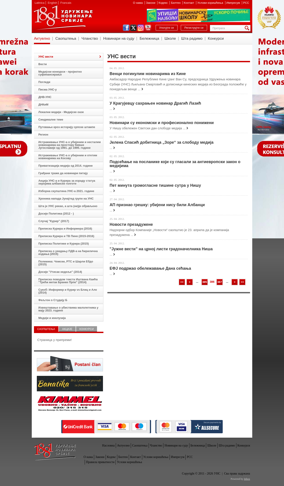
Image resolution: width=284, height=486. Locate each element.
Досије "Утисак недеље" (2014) (60, 271)
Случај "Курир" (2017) (53, 221)
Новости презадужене (131, 224)
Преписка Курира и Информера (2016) (65, 228)
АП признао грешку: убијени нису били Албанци (157, 205)
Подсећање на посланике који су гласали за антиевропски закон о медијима (175, 164)
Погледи (44, 82)
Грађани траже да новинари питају (63, 173)
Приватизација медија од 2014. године (65, 165)
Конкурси (216, 38)
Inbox (247, 478)
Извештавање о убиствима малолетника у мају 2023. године (68, 309)
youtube (148, 27)
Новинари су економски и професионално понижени (162, 123)
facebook (126, 27)
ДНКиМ (43, 104)
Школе (170, 38)
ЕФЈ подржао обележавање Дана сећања (150, 268)
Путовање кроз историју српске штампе (66, 127)
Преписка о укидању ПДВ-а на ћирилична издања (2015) (68, 252)
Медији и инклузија (52, 317)
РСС (246, 2)
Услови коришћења (210, 2)
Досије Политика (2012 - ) (56, 213)
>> (242, 282)
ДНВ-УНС (44, 97)
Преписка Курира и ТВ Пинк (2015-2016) (66, 236)
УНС (63, 17)
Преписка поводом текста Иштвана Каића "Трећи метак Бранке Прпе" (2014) (68, 281)
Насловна (108, 445)
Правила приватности (100, 462)
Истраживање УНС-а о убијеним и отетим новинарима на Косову (67, 157)
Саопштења (65, 38)
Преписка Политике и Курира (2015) (63, 243)
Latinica (40, 2)
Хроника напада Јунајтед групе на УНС (65, 198)
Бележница (149, 38)
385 (204, 282)
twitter (133, 27)
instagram (140, 27)
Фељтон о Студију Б (52, 300)
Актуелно (42, 38)
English (52, 2)
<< (181, 282)
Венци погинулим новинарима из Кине (148, 74)
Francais (65, 2)
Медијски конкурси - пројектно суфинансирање (60, 73)
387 (219, 282)
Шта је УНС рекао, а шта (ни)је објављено (67, 206)
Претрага (248, 28)
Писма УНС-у (47, 89)
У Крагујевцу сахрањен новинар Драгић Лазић (155, 103)
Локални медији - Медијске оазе (61, 112)
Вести (42, 64)
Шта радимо (192, 38)
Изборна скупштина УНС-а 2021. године (66, 191)
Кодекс (163, 2)
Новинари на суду (118, 38)
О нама (138, 2)
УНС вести (45, 56)
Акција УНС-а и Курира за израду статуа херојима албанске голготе (66, 182)
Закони (151, 2)
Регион (43, 134)
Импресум (233, 2)
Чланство (89, 38)
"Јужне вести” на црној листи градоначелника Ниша (161, 249)
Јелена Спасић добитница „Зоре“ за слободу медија (161, 142)
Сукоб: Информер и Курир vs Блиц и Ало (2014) (67, 291)
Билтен (176, 2)
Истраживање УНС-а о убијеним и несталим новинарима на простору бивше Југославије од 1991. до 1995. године (69, 145)
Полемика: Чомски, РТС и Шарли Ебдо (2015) (65, 263)
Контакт (189, 2)
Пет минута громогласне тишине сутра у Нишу (155, 185)
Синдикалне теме (50, 119)
